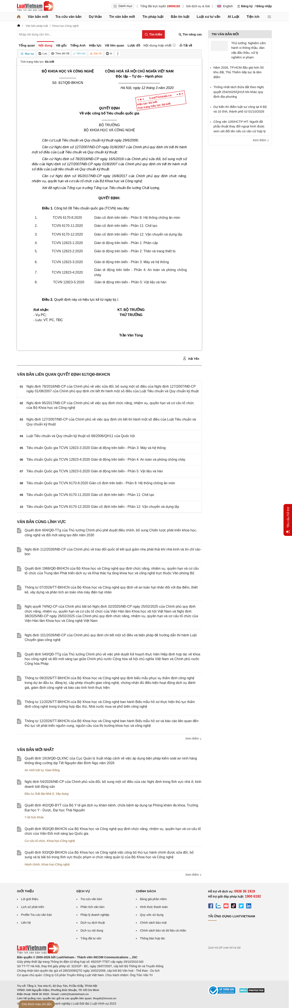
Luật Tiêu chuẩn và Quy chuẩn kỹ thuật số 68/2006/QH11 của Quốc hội (81, 436)
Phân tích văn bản (92, 907)
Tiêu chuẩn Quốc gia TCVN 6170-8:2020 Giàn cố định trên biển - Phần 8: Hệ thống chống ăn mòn (101, 483)
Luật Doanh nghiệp (58, 1003)
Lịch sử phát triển (32, 907)
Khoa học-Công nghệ (61, 841)
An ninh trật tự (34, 770)
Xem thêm (193, 738)
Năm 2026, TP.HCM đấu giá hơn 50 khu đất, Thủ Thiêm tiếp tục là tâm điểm (238, 72)
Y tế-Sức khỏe (34, 817)
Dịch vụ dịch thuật (92, 922)
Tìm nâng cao (190, 34)
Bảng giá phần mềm (153, 899)
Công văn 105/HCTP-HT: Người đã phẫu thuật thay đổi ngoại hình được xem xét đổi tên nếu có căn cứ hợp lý (239, 126)
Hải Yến (191, 358)
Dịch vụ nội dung (91, 930)
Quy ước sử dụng (152, 914)
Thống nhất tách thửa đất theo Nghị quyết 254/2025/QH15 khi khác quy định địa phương (238, 91)
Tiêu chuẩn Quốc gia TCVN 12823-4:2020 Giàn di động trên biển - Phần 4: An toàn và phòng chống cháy (106, 459)
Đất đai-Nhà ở (44, 793)
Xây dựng (62, 793)
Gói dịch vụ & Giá (198, 6)
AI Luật (233, 16)
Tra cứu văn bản (68, 16)
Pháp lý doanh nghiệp (94, 914)
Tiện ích (253, 16)
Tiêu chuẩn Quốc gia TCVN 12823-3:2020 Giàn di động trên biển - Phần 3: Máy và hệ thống (96, 448)
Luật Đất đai (81, 1003)
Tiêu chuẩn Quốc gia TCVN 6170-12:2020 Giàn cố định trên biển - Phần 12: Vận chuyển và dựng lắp (103, 506)
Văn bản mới (38, 16)
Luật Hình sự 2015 (104, 1003)
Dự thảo (95, 16)
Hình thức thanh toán (154, 907)
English (225, 6)
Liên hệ (26, 922)
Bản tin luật (180, 16)
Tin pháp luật (152, 16)
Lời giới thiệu (29, 899)
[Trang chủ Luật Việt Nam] (35, 6)
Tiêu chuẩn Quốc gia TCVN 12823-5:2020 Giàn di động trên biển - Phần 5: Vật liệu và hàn (95, 471)
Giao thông (52, 770)
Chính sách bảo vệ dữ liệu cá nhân (163, 930)
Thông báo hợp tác (152, 938)
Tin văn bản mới (122, 16)
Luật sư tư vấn (208, 16)
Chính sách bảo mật (153, 922)
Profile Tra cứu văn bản (36, 914)
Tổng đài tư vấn (90, 938)
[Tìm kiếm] (153, 34)
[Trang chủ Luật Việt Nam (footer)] (38, 952)
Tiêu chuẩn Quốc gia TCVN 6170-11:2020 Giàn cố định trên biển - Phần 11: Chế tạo (90, 495)
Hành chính (32, 864)
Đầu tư (29, 793)
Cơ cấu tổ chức (35, 841)
